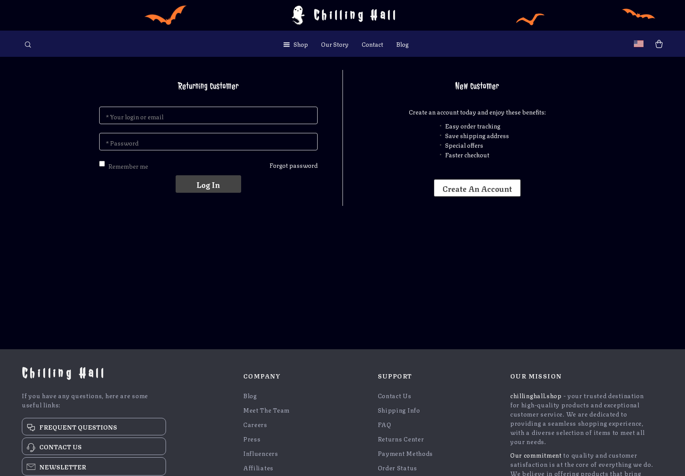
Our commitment (536, 454)
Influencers (260, 453)
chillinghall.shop (536, 395)
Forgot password (294, 165)
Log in (208, 184)
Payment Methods (405, 453)
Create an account (477, 188)
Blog (402, 44)
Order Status (397, 467)
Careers (255, 424)
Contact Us (395, 395)
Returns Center (401, 438)
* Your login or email (134, 116)
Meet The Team (266, 409)
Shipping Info (399, 409)
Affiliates (258, 467)
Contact (372, 44)
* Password (122, 142)
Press (252, 438)
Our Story (335, 44)
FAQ (384, 424)
